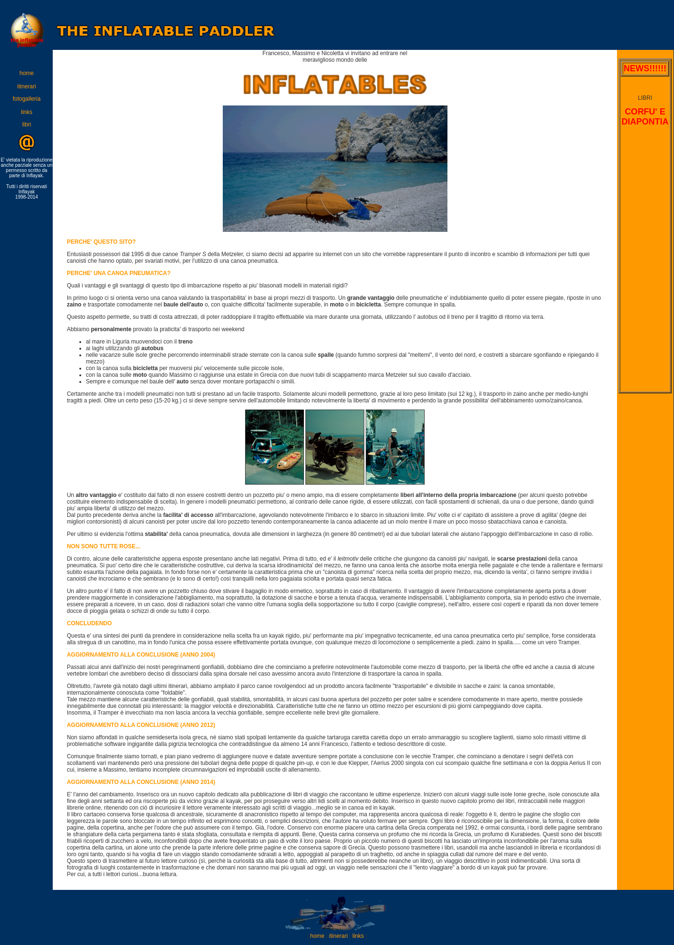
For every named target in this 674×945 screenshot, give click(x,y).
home (26, 73)
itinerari (26, 86)
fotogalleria (27, 98)
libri (26, 124)
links (26, 112)
